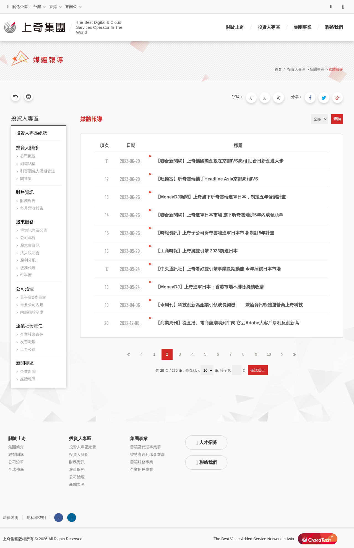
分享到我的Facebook (315, 96)
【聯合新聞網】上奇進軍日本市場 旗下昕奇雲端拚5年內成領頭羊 (219, 213)
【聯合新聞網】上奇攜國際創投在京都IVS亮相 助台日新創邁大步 (219, 159)
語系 (343, 6)
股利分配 (28, 258)
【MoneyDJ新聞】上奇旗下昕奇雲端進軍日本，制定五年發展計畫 (221, 195)
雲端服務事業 (141, 460)
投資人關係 (27, 145)
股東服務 (25, 220)
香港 (53, 6)
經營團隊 (16, 452)
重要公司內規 (31, 303)
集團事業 (302, 27)
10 (269, 352)
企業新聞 (28, 369)
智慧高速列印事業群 (147, 452)
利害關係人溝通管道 (37, 169)
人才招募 (208, 440)
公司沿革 (16, 460)
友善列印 (28, 96)
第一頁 (128, 352)
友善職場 (28, 340)
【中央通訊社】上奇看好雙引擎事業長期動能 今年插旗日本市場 (218, 267)
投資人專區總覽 (31, 131)
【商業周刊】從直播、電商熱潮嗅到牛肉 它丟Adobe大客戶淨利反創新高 (227, 321)
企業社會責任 (29, 324)
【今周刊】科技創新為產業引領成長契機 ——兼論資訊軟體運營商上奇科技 (229, 303)
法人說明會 (30, 251)
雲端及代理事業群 (145, 445)
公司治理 (25, 287)
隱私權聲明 (36, 515)
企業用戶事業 (141, 467)
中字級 (274, 96)
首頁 (278, 69)
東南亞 (71, 6)
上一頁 (141, 352)
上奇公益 (28, 347)
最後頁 (294, 352)
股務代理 (28, 265)
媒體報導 (336, 69)
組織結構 (28, 161)
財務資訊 (25, 190)
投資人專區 (269, 27)
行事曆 (26, 273)
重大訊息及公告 (33, 228)
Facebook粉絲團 (58, 515)
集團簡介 (16, 445)
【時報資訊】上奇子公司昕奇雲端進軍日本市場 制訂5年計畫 (215, 231)
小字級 (262, 96)
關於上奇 (235, 27)
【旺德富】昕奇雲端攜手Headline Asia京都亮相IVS (207, 177)
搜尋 (331, 6)
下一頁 (281, 352)
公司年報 (28, 236)
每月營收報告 (31, 206)
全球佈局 (16, 467)
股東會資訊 (30, 243)
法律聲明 (10, 515)
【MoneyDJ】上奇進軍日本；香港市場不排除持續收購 (210, 285)
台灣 (37, 6)
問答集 (26, 176)
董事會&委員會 (33, 295)
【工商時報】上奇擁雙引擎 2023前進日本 (197, 249)
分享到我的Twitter (326, 96)
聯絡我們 (334, 27)
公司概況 (28, 154)
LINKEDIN (71, 515)
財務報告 (28, 199)
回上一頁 (15, 96)
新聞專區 (25, 361)
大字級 (285, 96)
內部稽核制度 (31, 310)
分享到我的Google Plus (338, 96)
